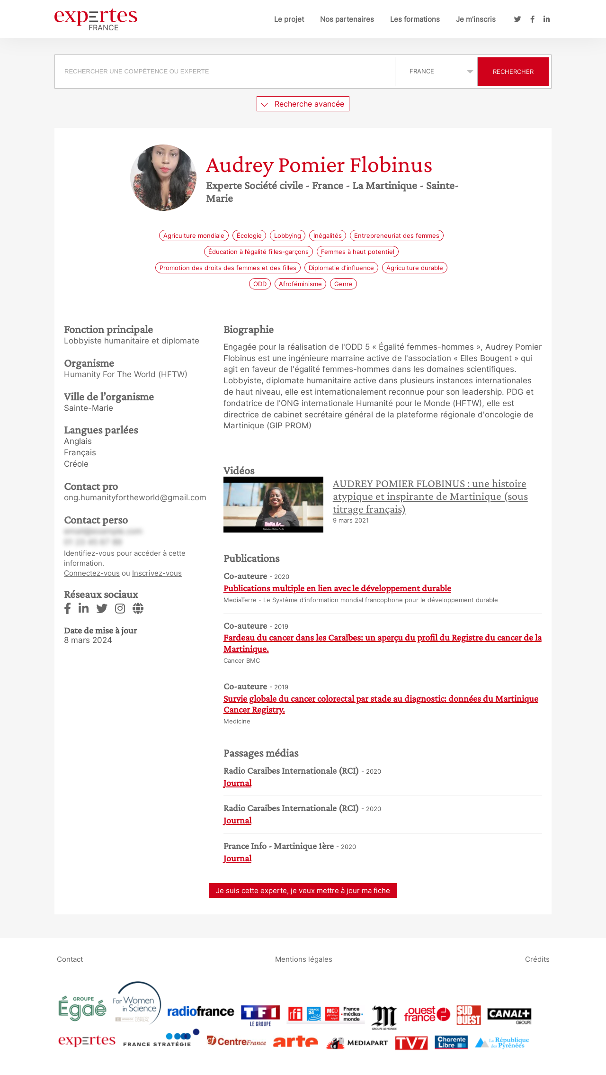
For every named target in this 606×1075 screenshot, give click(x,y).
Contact (70, 959)
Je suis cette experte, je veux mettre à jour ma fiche (303, 890)
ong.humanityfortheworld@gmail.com (135, 497)
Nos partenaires (347, 19)
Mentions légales (303, 959)
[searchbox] (225, 71)
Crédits (537, 959)
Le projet (289, 19)
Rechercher (513, 71)
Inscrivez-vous (157, 573)
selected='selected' (436, 71)
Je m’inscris (476, 19)
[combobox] (226, 71)
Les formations (415, 19)
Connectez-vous (92, 573)
